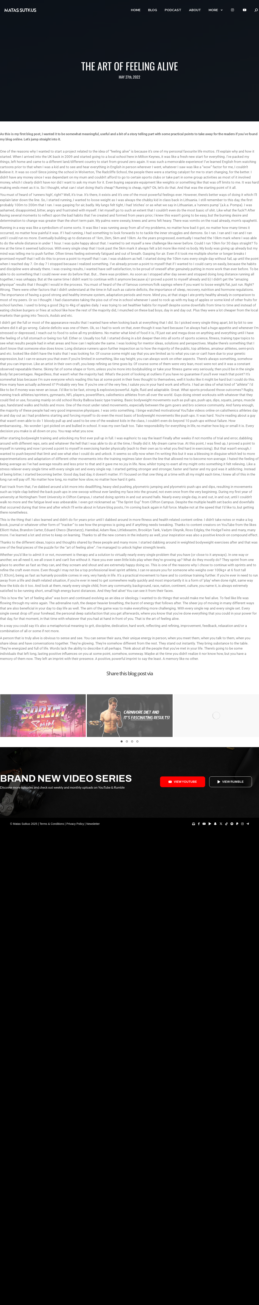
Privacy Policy (75, 823)
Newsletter (93, 823)
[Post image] (43, 715)
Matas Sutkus (21, 823)
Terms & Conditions (51, 823)
